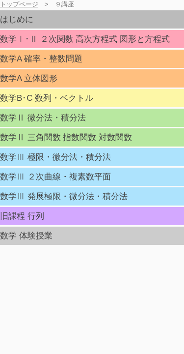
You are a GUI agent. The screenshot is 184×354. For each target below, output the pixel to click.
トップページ (19, 4)
